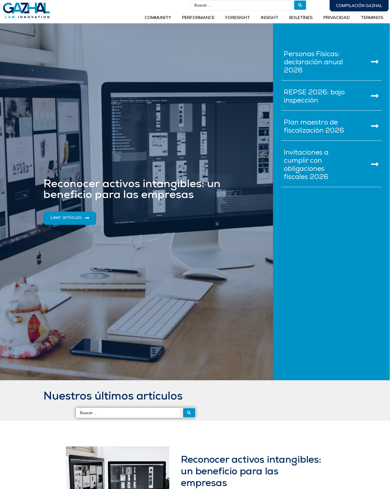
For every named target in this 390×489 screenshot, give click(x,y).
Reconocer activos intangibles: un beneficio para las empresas (251, 471)
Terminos (372, 17)
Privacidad (336, 17)
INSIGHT (269, 17)
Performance (198, 17)
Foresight (237, 17)
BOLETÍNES (301, 17)
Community (158, 17)
